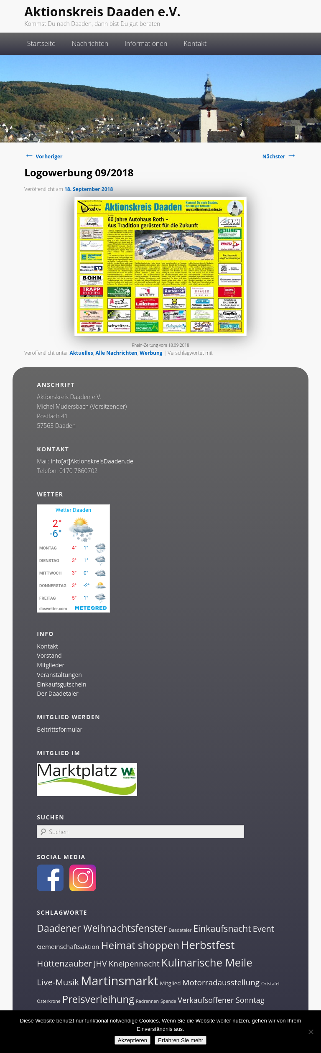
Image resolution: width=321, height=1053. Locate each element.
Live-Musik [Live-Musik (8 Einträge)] (58, 982)
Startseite (41, 43)
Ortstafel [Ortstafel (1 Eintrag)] (270, 984)
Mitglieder (50, 665)
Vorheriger (43, 156)
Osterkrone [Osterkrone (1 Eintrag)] (48, 1001)
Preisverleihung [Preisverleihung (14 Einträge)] (98, 999)
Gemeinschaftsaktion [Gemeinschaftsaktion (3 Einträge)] (68, 946)
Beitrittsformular (59, 729)
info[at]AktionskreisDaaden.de (92, 461)
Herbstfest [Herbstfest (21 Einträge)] (208, 944)
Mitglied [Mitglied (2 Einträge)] (170, 983)
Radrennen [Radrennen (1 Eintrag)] (147, 1001)
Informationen (146, 43)
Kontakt (194, 43)
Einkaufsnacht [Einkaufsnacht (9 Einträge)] (222, 928)
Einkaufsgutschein (61, 684)
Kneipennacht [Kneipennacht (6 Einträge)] (134, 963)
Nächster (279, 156)
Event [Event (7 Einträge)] (263, 928)
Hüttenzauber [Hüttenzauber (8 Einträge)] (64, 963)
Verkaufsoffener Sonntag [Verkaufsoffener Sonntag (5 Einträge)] (221, 1000)
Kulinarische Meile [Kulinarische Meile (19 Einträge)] (206, 962)
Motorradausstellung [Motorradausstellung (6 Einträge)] (221, 982)
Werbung (151, 352)
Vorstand (49, 655)
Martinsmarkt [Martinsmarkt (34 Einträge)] (119, 980)
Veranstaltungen (59, 675)
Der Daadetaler (57, 693)
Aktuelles (81, 352)
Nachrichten (90, 43)
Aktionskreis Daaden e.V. (102, 11)
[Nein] (310, 1032)
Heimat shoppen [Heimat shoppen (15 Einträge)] (140, 945)
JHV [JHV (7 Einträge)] (100, 963)
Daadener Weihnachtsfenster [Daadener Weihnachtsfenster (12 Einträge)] (102, 928)
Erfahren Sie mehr (180, 1040)
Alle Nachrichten (116, 352)
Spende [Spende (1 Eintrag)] (168, 1001)
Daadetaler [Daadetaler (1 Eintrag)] (179, 930)
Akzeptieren (132, 1040)
